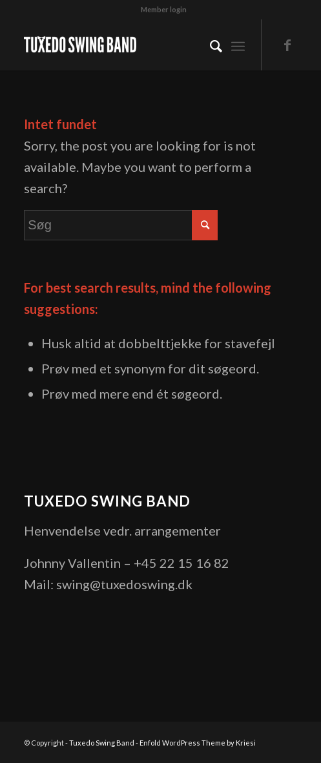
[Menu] (238, 44)
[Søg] (209, 44)
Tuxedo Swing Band (101, 742)
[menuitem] (163, 9)
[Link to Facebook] (287, 45)
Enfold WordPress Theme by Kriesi (198, 742)
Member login (164, 9)
